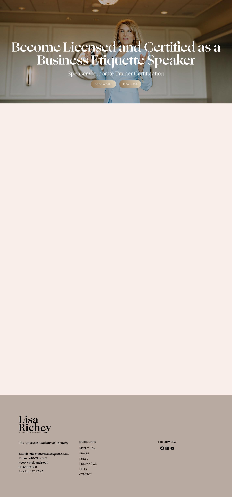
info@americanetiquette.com (49, 454)
